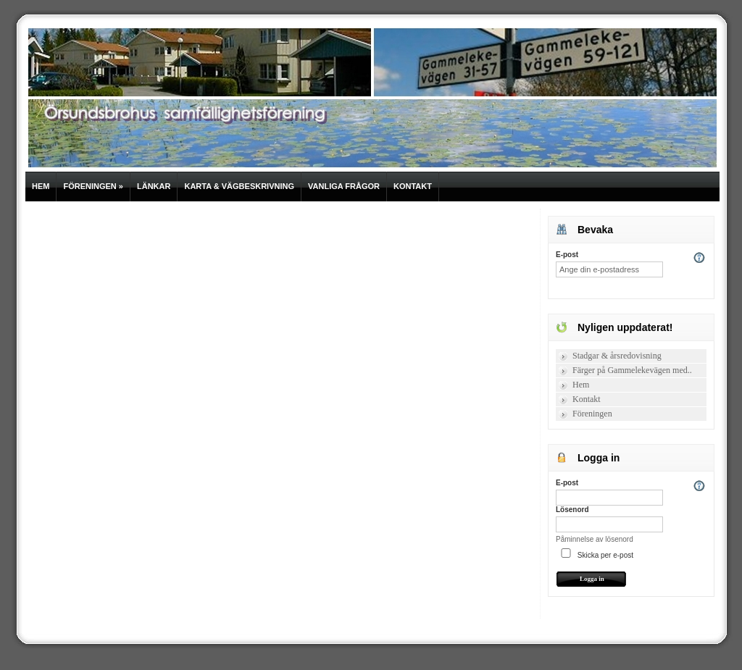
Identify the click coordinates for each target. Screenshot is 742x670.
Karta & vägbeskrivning (239, 186)
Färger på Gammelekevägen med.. (632, 370)
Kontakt (412, 186)
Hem (40, 186)
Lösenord (572, 510)
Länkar (153, 186)
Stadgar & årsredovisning (617, 356)
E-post (567, 255)
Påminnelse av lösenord (594, 539)
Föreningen (93, 186)
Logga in (592, 578)
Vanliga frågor (344, 186)
